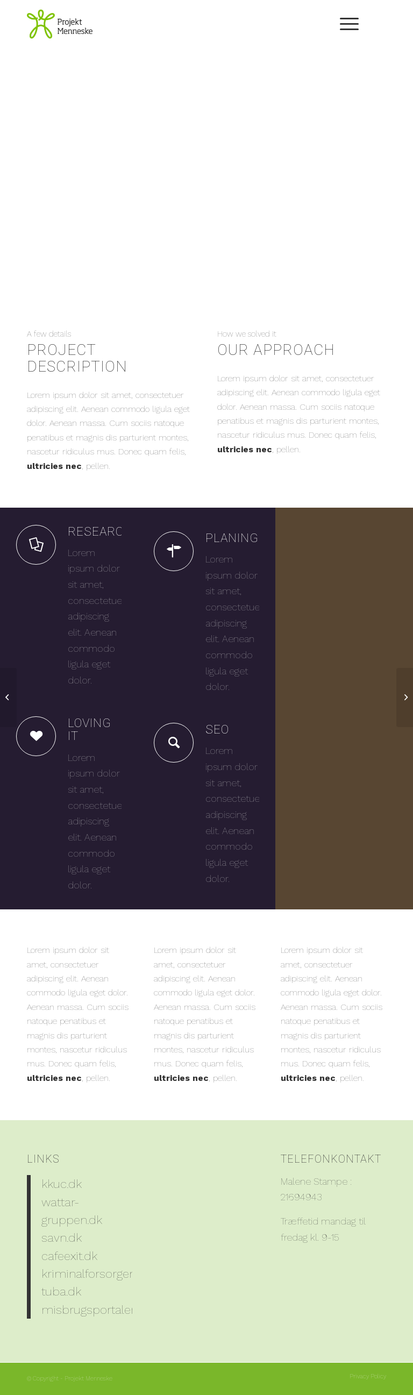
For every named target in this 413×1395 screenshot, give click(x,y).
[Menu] (344, 24)
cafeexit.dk (69, 1256)
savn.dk (61, 1237)
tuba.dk (61, 1291)
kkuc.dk (61, 1184)
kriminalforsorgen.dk (96, 1273)
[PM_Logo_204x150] (59, 24)
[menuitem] (344, 24)
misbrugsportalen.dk (97, 1309)
